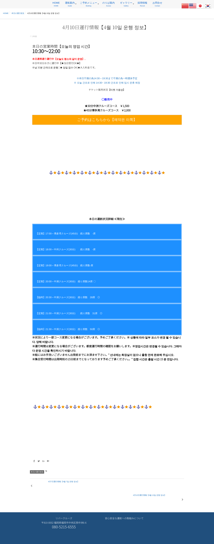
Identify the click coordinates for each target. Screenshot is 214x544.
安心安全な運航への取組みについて (124, 505)
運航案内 (70, 5)
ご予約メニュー (88, 5)
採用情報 (142, 5)
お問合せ (157, 5)
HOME (56, 5)
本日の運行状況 (37, 472)
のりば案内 (108, 5)
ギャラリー (126, 5)
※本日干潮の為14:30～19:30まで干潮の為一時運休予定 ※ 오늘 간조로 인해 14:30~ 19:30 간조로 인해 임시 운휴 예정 (107, 101)
